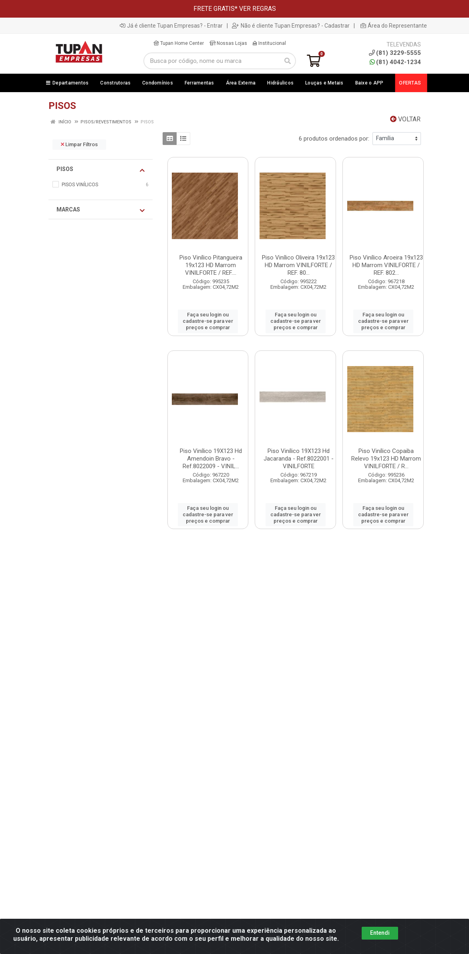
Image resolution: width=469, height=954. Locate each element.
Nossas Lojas (228, 43)
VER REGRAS (257, 8)
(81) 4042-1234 (395, 62)
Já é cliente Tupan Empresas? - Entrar (171, 25)
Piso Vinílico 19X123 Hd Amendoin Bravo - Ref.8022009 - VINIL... (211, 458)
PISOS (100, 169)
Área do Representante (393, 25)
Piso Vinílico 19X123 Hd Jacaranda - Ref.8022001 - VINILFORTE (299, 458)
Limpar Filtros (79, 144)
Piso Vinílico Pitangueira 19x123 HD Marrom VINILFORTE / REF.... (210, 265)
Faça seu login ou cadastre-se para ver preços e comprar (208, 321)
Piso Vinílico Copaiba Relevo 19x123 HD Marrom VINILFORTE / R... (386, 458)
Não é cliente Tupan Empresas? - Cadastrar (291, 25)
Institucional (269, 43)
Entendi (380, 933)
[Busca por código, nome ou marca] (211, 60)
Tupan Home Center (178, 43)
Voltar (405, 119)
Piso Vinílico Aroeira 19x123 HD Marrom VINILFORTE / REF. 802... (386, 265)
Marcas (100, 209)
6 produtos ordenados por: (334, 138)
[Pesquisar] (287, 60)
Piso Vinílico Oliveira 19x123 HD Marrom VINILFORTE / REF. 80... (298, 265)
